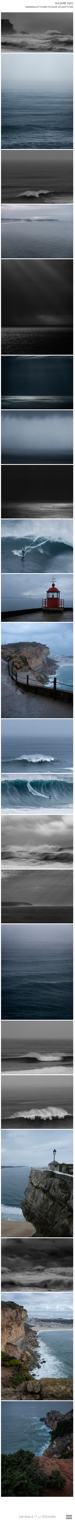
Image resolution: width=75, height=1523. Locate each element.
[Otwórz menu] (69, 1517)
